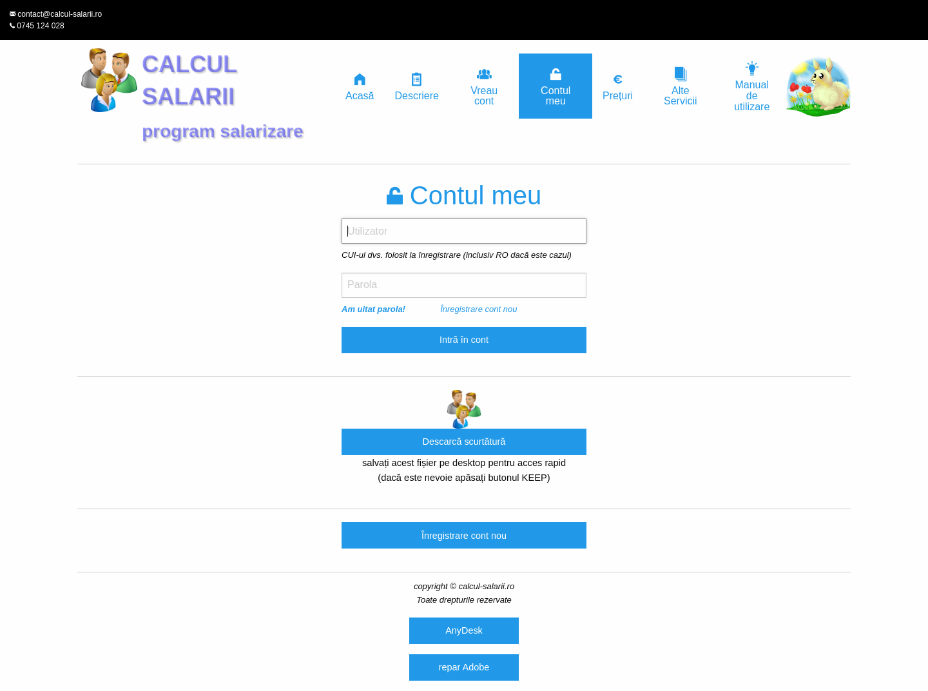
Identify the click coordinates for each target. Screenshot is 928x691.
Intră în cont (464, 340)
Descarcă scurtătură (464, 441)
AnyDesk (464, 630)
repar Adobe (464, 667)
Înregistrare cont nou (478, 309)
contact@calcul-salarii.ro (59, 14)
